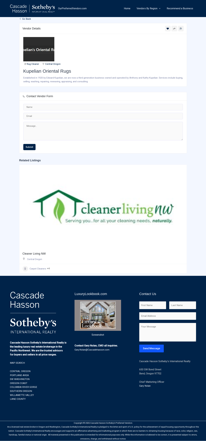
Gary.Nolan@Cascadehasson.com (93, 349)
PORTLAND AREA (19, 375)
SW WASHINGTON (20, 379)
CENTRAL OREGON (20, 371)
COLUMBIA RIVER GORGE (24, 387)
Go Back (25, 19)
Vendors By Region (150, 8)
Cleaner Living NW (34, 253)
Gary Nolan (145, 386)
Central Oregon (53, 64)
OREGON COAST (19, 383)
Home (130, 8)
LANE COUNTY (18, 399)
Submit (29, 147)
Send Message (151, 349)
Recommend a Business (180, 8)
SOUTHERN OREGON (21, 391)
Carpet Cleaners (34, 269)
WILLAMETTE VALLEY (22, 395)
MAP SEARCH (17, 363)
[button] (160, 8)
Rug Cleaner (33, 64)
